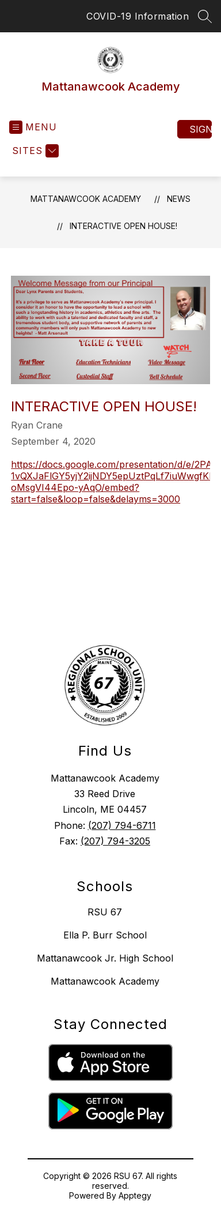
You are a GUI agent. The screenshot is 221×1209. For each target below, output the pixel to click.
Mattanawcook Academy (86, 199)
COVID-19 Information (137, 16)
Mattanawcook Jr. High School (105, 958)
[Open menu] (33, 127)
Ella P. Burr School (105, 935)
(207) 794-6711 (122, 825)
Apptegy (135, 1195)
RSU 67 (104, 912)
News (178, 199)
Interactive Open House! (123, 226)
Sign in (200, 129)
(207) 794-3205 (115, 841)
